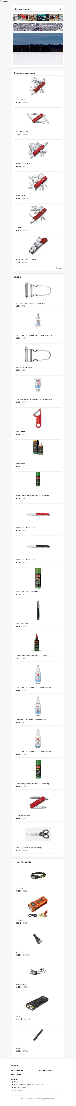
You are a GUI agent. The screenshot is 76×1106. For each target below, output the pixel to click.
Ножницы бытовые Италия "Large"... (30, 848)
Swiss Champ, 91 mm (24, 163)
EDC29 (18, 1016)
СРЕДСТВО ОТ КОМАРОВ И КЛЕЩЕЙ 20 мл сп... (34, 335)
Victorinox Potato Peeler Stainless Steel (30, 303)
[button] (15, 18)
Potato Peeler (21, 431)
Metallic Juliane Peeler (24, 367)
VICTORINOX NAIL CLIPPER (26, 259)
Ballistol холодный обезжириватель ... (30, 591)
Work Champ (20, 99)
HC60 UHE (20, 888)
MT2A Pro (19, 1048)
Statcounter (4, 1)
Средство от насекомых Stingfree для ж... (32, 720)
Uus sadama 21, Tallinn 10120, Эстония (28, 1085)
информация (17, 1070)
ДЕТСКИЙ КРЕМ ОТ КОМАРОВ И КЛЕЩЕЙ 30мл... (35, 399)
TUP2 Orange (21, 920)
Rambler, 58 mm (22, 131)
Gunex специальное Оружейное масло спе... (33, 656)
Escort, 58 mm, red (23, 816)
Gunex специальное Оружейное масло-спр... (33, 495)
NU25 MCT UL (21, 984)
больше (59, 268)
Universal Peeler (22, 624)
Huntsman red (21, 195)
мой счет (15, 1075)
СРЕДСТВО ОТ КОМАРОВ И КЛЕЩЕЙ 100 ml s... (34, 688)
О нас (13, 1065)
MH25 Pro (19, 952)
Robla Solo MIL (21, 463)
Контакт (15, 1079)
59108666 (18, 1090)
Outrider (19, 227)
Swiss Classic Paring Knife (25, 527)
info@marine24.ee (21, 1088)
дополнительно (46, 1070)
